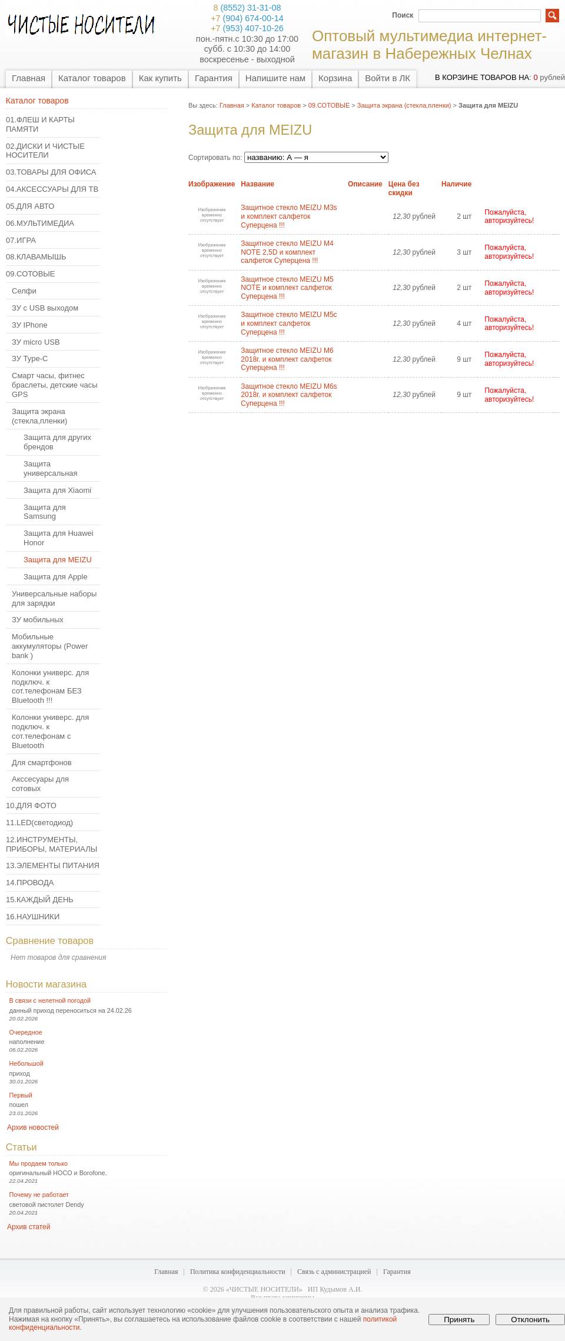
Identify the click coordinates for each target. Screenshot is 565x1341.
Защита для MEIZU (58, 559)
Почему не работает (39, 1194)
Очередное (25, 1032)
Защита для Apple (56, 576)
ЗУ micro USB (36, 342)
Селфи (24, 290)
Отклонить (530, 1319)
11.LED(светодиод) (39, 822)
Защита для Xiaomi (57, 490)
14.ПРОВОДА (30, 882)
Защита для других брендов (57, 442)
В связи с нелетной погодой (50, 1000)
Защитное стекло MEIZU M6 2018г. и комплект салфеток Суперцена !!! (287, 359)
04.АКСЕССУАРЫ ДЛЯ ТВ (52, 189)
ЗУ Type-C (30, 358)
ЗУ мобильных (38, 619)
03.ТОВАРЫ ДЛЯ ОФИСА (51, 172)
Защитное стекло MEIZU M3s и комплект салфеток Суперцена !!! (289, 216)
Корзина (335, 78)
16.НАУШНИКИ (32, 916)
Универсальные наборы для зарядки (54, 598)
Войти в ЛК (387, 78)
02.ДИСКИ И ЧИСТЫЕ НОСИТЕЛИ (45, 151)
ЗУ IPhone (30, 325)
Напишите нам (275, 78)
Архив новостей (33, 1127)
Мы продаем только (38, 1163)
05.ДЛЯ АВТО (30, 206)
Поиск (402, 15)
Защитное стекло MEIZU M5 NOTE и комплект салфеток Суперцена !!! (287, 288)
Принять (459, 1319)
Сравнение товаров (50, 940)
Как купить (160, 78)
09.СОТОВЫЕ (30, 273)
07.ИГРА (21, 240)
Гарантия (213, 78)
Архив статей (28, 1227)
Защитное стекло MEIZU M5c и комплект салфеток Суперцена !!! (289, 323)
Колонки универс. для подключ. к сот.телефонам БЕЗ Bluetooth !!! (50, 686)
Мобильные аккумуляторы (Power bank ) (50, 646)
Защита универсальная (51, 468)
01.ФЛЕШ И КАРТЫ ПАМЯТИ (40, 124)
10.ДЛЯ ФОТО (31, 805)
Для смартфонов (42, 762)
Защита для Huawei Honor (59, 538)
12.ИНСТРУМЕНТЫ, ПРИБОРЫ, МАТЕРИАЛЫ (51, 844)
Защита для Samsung (45, 512)
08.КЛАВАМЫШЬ (36, 256)
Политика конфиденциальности (237, 1271)
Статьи (21, 1147)
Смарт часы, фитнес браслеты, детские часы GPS (54, 385)
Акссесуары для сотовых (40, 784)
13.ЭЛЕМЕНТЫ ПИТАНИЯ (52, 865)
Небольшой (26, 1063)
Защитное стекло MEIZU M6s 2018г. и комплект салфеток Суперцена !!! (289, 395)
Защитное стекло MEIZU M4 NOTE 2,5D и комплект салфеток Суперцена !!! (287, 252)
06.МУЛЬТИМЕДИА (40, 223)
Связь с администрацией (334, 1271)
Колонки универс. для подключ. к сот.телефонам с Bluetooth (50, 731)
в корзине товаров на (482, 77)
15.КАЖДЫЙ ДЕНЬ (40, 899)
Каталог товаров (92, 78)
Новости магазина (46, 984)
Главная (28, 78)
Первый (20, 1095)
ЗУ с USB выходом (45, 307)
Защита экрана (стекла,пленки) (39, 416)
